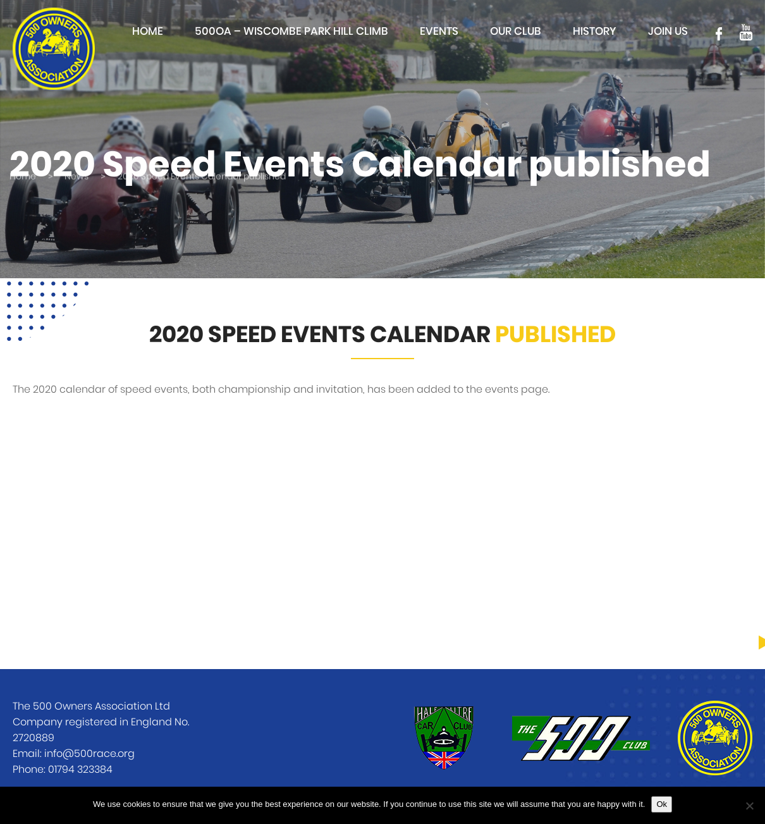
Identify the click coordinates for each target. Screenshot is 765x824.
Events (439, 31)
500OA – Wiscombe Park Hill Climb (291, 31)
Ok (661, 804)
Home (147, 31)
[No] (749, 805)
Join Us (668, 31)
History (594, 31)
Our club (515, 31)
